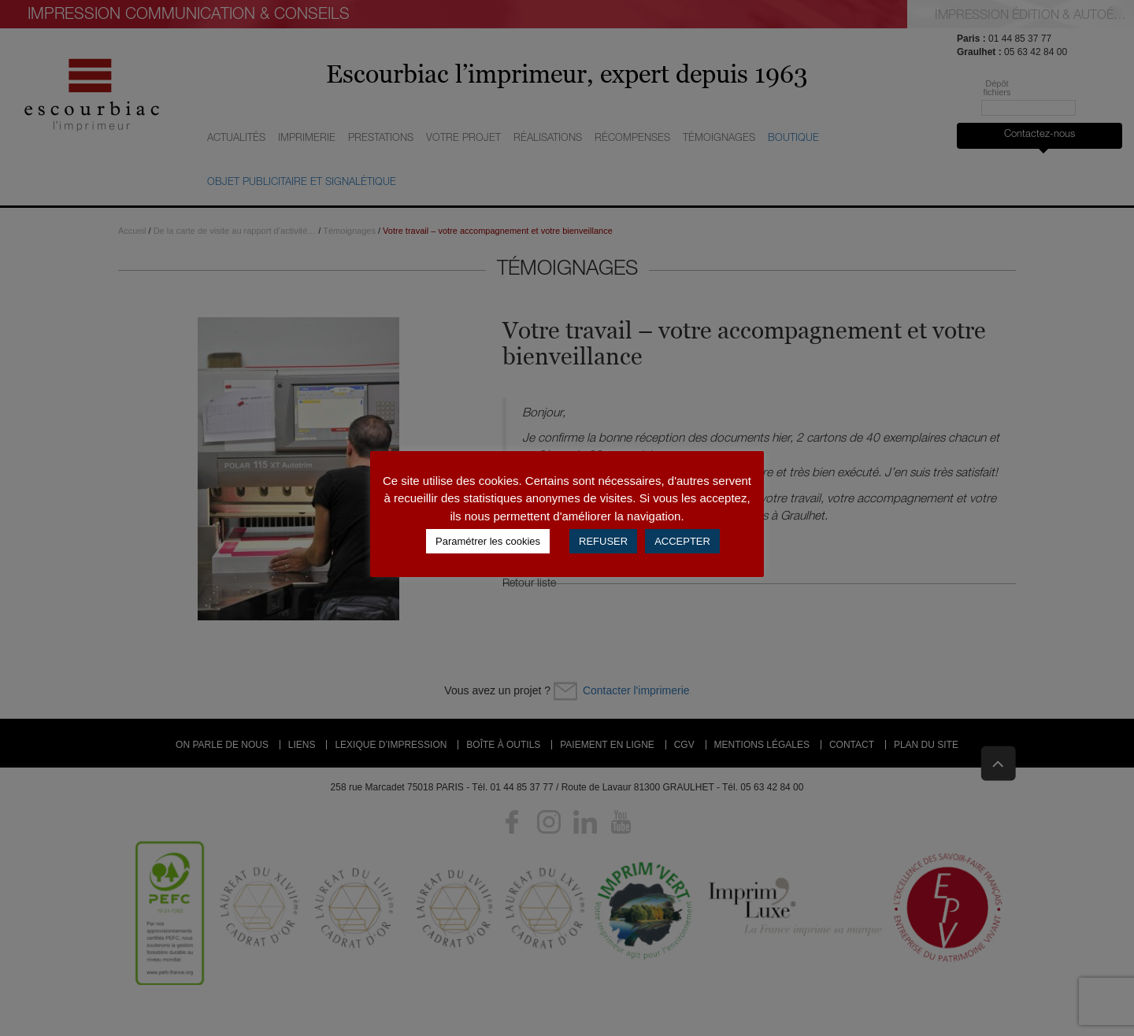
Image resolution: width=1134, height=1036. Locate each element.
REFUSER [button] (603, 541)
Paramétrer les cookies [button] (487, 541)
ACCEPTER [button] (682, 541)
